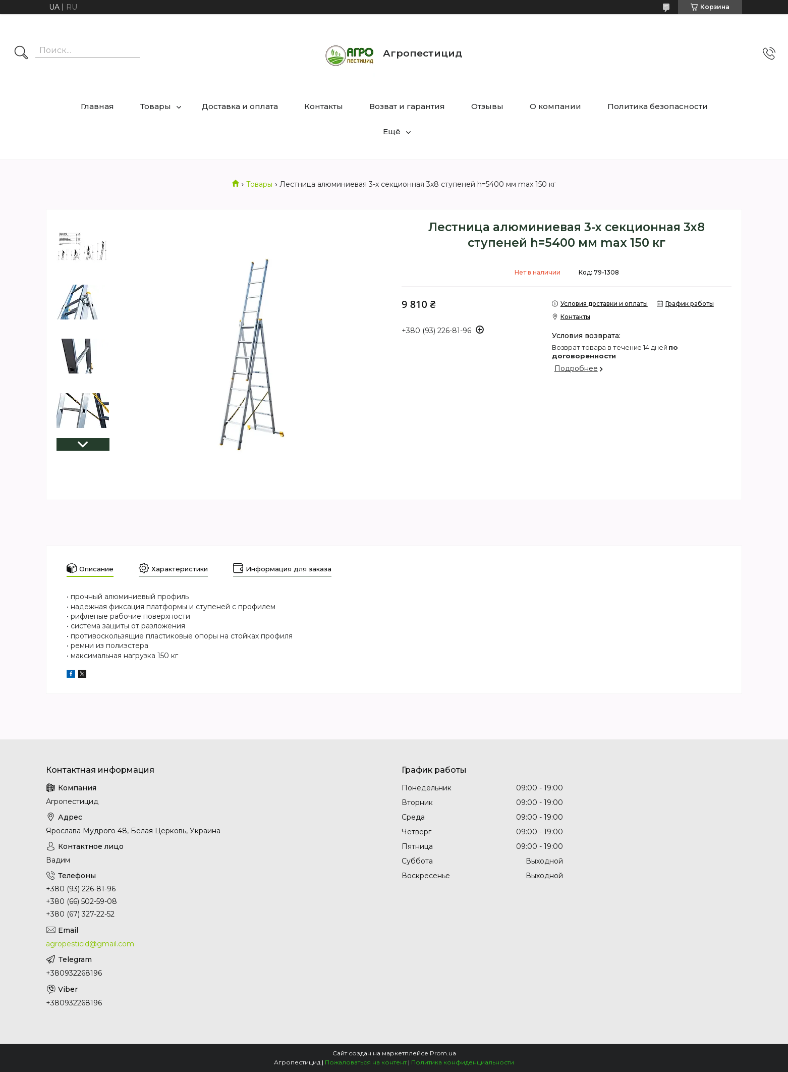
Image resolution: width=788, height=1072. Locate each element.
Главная (97, 106)
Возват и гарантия (407, 106)
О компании (555, 106)
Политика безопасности (657, 106)
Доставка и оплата (240, 106)
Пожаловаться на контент (366, 1062)
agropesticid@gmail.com (90, 943)
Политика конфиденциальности (462, 1062)
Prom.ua (443, 1053)
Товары (155, 106)
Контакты (323, 106)
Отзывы (487, 106)
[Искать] (21, 53)
